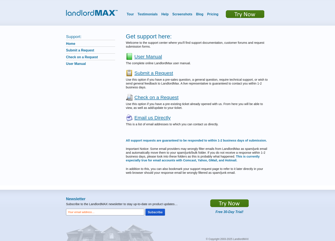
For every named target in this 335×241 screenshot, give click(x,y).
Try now (245, 14)
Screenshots (182, 14)
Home (70, 43)
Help (165, 14)
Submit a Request (80, 50)
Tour (130, 14)
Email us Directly (152, 117)
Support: (74, 36)
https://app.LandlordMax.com (229, 203)
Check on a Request (82, 57)
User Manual (76, 64)
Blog (199, 14)
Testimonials (148, 14)
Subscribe (155, 212)
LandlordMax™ (92, 13)
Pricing (212, 14)
